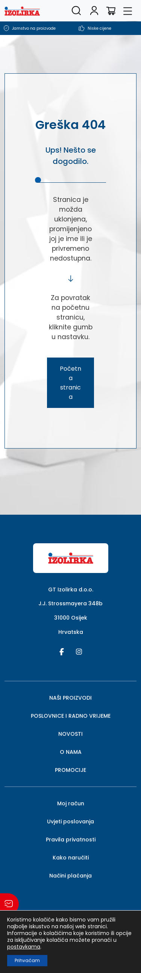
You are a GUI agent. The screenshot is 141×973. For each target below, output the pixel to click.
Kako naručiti (71, 857)
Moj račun (70, 803)
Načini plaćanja (70, 875)
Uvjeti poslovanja (70, 821)
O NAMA (71, 752)
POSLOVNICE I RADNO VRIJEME (71, 716)
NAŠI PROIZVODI (70, 698)
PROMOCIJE (70, 770)
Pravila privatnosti (71, 839)
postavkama (23, 946)
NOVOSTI (70, 734)
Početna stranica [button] (70, 382)
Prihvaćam (27, 960)
